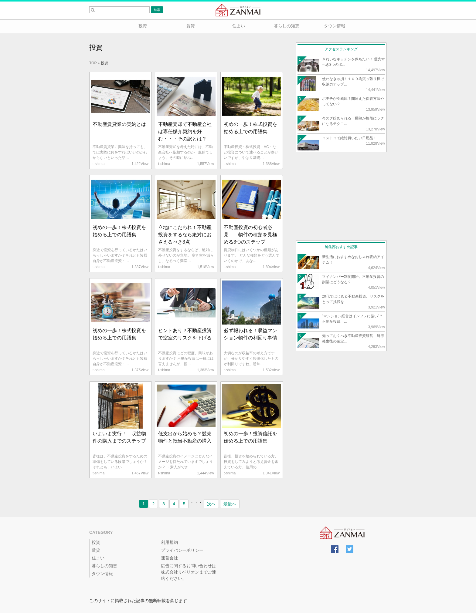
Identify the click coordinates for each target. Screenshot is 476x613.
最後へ (229, 503)
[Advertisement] (341, 196)
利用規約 (169, 542)
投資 (142, 25)
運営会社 (169, 557)
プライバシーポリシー (182, 550)
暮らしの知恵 (286, 25)
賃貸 (190, 25)
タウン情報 (334, 25)
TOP (93, 63)
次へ (211, 503)
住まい (238, 25)
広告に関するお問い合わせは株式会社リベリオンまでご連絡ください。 (188, 572)
